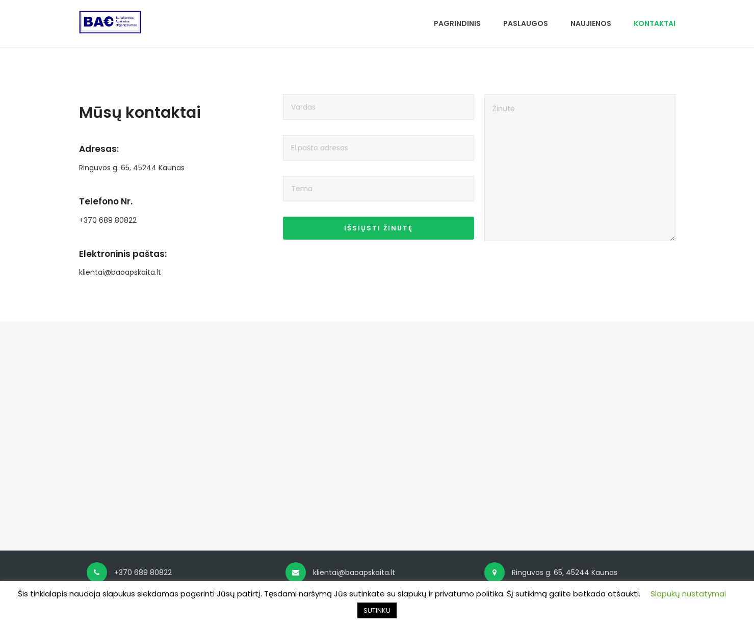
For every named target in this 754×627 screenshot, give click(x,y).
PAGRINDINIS (457, 23)
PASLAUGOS (525, 23)
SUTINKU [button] (377, 610)
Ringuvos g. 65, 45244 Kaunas (132, 168)
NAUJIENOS (590, 23)
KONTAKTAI (654, 23)
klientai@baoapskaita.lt (120, 272)
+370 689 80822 (108, 220)
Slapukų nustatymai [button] (688, 593)
